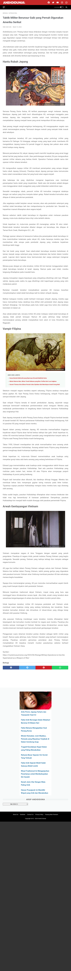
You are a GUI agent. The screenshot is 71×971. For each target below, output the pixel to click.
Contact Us (30, 814)
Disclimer (22, 814)
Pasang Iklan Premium (51, 814)
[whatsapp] (60, 667)
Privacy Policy (39, 814)
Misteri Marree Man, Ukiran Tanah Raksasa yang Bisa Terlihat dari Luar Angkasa (33, 381)
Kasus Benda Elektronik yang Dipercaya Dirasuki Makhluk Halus (28, 378)
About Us (15, 814)
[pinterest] (44, 667)
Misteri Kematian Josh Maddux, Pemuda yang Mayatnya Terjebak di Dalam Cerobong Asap (35, 739)
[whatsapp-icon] (66, 2)
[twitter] (53, 2)
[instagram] (62, 2)
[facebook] (48, 2)
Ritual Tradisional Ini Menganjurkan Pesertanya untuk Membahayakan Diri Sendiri (35, 774)
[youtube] (57, 2)
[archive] (15, 804)
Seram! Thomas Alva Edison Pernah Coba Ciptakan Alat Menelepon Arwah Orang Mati (35, 384)
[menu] (5, 7)
